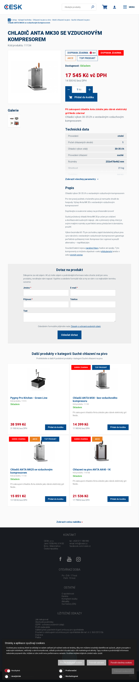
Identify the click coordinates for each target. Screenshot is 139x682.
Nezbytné (15, 670)
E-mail (74, 288)
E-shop (14, 20)
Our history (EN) (69, 604)
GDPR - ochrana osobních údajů (49, 624)
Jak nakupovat (41, 619)
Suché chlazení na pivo (80, 20)
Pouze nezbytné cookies (71, 662)
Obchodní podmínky (44, 622)
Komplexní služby (69, 599)
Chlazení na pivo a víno (42, 20)
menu (129, 7)
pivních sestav (76, 255)
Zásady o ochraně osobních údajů (86, 326)
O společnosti (68, 594)
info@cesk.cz (81, 543)
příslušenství (106, 251)
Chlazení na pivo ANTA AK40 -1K (92, 469)
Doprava (39, 635)
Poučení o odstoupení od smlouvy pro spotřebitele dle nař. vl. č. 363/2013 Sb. (69, 632)
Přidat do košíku (81, 97)
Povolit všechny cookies (121, 662)
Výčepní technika (24, 20)
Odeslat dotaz (69, 334)
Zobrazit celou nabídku (68, 522)
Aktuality (65, 601)
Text (25, 311)
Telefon (73, 299)
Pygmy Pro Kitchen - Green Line (28, 397)
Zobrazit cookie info (123, 671)
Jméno (27, 288)
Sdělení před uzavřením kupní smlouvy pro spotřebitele (59, 630)
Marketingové (72, 676)
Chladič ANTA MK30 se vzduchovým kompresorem (29, 23)
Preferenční (71, 670)
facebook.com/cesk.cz (80, 546)
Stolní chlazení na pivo (61, 20)
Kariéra (65, 596)
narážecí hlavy (92, 248)
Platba (38, 637)
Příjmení (28, 299)
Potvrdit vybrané (96, 662)
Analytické (16, 676)
